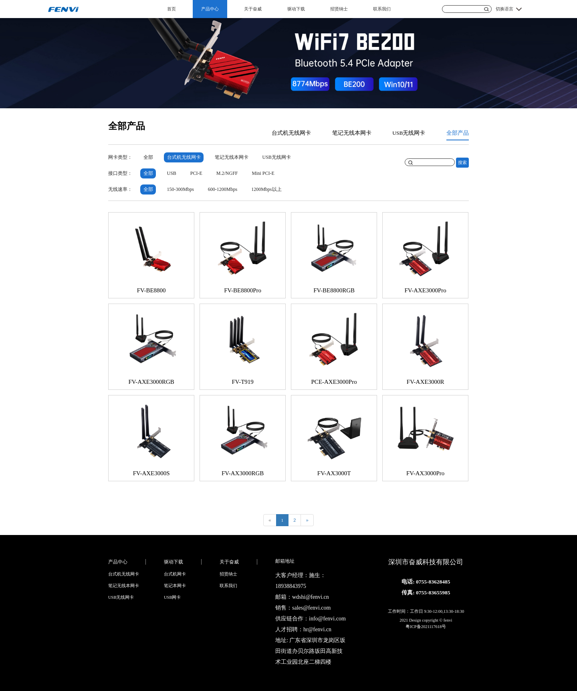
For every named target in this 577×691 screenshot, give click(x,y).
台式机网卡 (175, 574)
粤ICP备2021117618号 (426, 626)
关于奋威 (253, 8)
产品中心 (210, 8)
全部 (148, 157)
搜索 (462, 162)
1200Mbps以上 (266, 189)
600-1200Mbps (222, 189)
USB (171, 173)
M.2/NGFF (227, 173)
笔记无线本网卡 (351, 133)
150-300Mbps (180, 189)
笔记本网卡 (175, 586)
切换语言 (504, 8)
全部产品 (457, 133)
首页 (171, 8)
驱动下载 (296, 8)
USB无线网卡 (408, 133)
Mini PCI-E (263, 173)
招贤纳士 (339, 8)
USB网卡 (172, 597)
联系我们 (382, 8)
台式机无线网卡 (291, 133)
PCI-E (196, 173)
